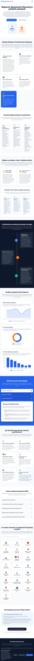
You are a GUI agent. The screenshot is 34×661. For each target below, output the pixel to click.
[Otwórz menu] (32, 1)
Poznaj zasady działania (12, 19)
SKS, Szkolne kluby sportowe (7, 1)
